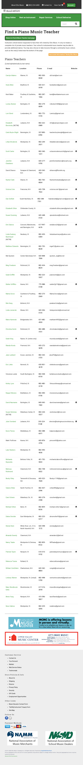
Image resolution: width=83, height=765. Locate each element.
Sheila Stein (10, 526)
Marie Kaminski (11, 320)
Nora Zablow (10, 606)
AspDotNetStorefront (46, 750)
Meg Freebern (11, 265)
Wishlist (11, 664)
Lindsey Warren (11, 578)
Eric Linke (9, 365)
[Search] (70, 23)
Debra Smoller (11, 516)
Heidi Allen (9, 85)
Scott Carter (10, 151)
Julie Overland (11, 421)
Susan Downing (11, 215)
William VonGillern (12, 568)
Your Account (13, 661)
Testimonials (13, 670)
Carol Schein (10, 497)
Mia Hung (9, 303)
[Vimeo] (10, 718)
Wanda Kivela (10, 345)
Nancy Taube (10, 542)
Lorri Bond (9, 113)
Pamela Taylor (11, 552)
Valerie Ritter (10, 488)
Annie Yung (10, 597)
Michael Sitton (11, 507)
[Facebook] (6, 718)
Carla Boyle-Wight (12, 132)
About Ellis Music (17, 5)
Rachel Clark (10, 180)
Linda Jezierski (11, 310)
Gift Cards (12, 693)
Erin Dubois (10, 225)
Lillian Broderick (11, 142)
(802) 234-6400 (33, 5)
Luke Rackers (10, 450)
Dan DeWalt (10, 199)
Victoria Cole (10, 189)
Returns (11, 684)
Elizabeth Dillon (11, 208)
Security (11, 690)
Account (71, 5)
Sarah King (9, 339)
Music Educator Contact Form (18, 704)
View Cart (58, 5)
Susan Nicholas (11, 412)
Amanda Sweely (11, 535)
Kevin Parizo (10, 431)
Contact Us (48, 5)
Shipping (12, 681)
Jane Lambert (10, 355)
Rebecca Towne (11, 561)
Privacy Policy (13, 687)
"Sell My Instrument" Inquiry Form (19, 707)
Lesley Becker (11, 104)
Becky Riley (10, 478)
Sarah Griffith (10, 275)
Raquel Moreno (11, 393)
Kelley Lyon (10, 383)
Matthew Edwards (12, 246)
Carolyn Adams (11, 75)
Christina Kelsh (11, 329)
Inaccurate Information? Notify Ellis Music (63, 54)
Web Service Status (15, 667)
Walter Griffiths (11, 284)
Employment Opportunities (17, 696)
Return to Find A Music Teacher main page (20, 38)
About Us (12, 678)
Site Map (12, 710)
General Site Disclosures (11, 756)
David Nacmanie (11, 402)
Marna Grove (10, 294)
